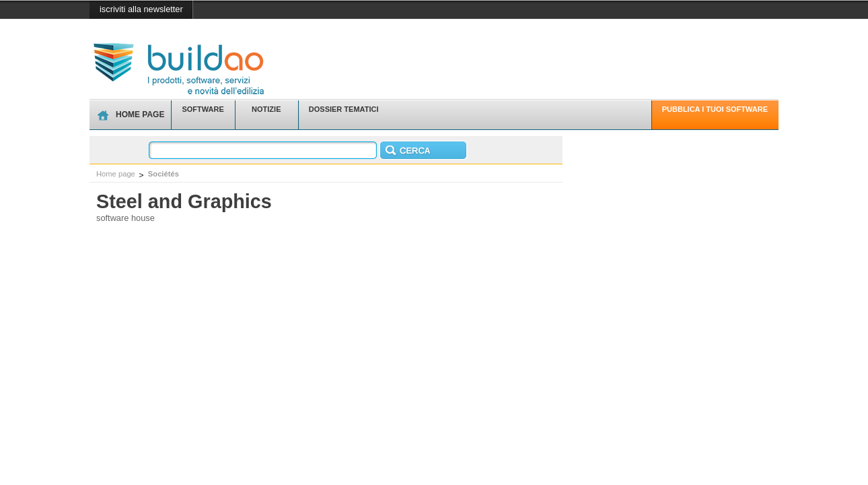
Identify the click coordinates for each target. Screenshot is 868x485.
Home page (115, 174)
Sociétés (163, 174)
